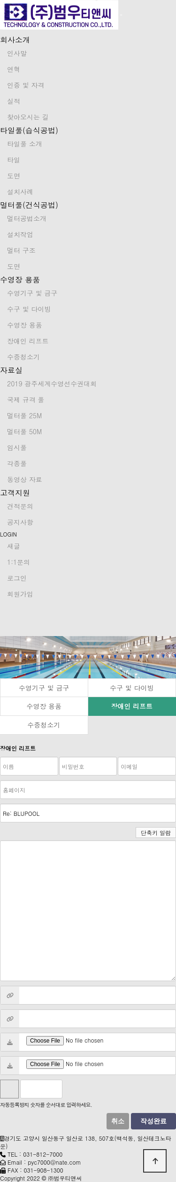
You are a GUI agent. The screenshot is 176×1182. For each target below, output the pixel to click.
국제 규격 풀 (25, 399)
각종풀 (17, 463)
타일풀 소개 (24, 143)
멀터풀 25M (24, 415)
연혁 (13, 69)
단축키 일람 (156, 833)
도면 (13, 175)
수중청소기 (23, 356)
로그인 (17, 578)
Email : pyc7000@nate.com (44, 1162)
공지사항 (20, 522)
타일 (13, 159)
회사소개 (15, 39)
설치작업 (20, 234)
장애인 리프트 (28, 340)
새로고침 (94, 1089)
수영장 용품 (20, 279)
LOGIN (8, 534)
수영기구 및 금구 (32, 293)
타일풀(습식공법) (29, 130)
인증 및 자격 (25, 85)
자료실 (11, 370)
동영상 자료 (24, 479)
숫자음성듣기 (73, 1089)
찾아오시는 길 (28, 117)
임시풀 (17, 447)
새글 (13, 546)
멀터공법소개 (26, 218)
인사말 (17, 53)
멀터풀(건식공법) (29, 205)
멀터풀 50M (24, 431)
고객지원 (15, 492)
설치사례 (20, 191)
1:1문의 (18, 562)
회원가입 (20, 594)
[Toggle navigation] (121, 15)
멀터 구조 (21, 250)
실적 (13, 101)
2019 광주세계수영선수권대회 (52, 383)
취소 (117, 1121)
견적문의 (20, 506)
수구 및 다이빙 (29, 309)
